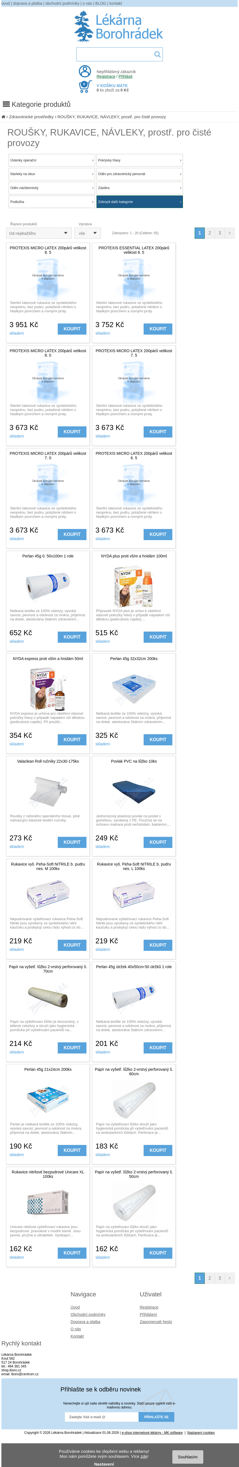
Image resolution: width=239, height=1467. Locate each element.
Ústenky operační (51, 160)
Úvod (75, 1307)
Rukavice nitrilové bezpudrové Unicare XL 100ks (48, 1174)
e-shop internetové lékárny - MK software (152, 1433)
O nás (76, 1329)
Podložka (51, 202)
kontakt (115, 3)
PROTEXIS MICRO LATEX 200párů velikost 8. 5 (48, 250)
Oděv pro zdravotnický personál (139, 174)
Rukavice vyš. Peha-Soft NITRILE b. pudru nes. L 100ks (134, 866)
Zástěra (139, 188)
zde (144, 1456)
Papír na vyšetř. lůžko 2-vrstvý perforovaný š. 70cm (48, 969)
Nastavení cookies (201, 1433)
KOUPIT (72, 329)
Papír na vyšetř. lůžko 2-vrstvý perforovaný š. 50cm (134, 1174)
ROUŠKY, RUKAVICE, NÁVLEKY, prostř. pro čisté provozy (111, 116)
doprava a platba (27, 3)
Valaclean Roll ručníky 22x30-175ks (48, 761)
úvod (5, 3)
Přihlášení (148, 1314)
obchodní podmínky (62, 3)
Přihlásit (125, 76)
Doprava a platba (85, 1321)
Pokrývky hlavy (139, 160)
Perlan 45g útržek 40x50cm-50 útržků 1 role (134, 967)
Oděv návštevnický (51, 188)
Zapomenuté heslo (156, 1321)
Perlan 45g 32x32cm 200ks (134, 658)
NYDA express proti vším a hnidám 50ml (48, 658)
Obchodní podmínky (88, 1314)
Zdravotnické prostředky (31, 116)
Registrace (106, 76)
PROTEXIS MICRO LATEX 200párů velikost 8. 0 (48, 353)
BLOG (100, 3)
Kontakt (77, 1336)
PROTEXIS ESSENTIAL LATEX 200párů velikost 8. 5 (133, 250)
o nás (87, 3)
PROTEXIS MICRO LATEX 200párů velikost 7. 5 (134, 353)
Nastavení (104, 1464)
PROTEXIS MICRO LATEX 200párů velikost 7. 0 (48, 455)
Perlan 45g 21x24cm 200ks (48, 1069)
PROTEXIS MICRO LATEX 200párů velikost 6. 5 (134, 455)
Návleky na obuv (51, 174)
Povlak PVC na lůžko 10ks (134, 761)
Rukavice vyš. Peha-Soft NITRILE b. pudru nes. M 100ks (48, 866)
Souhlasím (188, 1456)
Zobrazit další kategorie (139, 202)
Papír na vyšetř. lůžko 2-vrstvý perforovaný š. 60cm (134, 1071)
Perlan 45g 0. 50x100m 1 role (48, 556)
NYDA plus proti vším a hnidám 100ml (134, 556)
